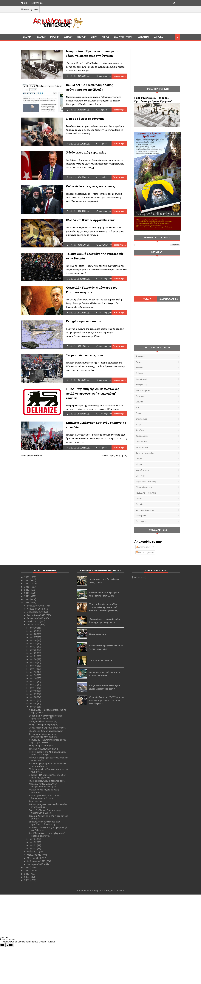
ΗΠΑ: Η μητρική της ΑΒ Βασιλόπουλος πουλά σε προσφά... (48, 753)
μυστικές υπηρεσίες (145, 510)
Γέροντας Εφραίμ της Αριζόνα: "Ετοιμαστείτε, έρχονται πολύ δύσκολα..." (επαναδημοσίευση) (103, 607)
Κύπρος (139, 464)
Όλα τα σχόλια (144, 552)
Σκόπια (139, 499)
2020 (27, 580)
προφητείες (141, 516)
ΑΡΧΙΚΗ (24, 3)
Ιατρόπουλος (141, 419)
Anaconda (140, 356)
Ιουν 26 (33, 640)
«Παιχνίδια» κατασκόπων (101, 660)
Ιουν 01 (33, 848)
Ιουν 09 (33, 694)
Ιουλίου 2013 (33, 621)
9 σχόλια (103, 447)
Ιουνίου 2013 (33, 624)
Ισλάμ (138, 425)
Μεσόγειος (140, 476)
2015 (27, 596)
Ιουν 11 (33, 688)
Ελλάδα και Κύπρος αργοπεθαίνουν (90, 220)
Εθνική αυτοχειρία (97, 634)
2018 (27, 586)
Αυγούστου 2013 (35, 618)
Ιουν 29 (33, 631)
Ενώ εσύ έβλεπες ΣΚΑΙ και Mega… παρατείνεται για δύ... (45, 811)
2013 (27, 602)
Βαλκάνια (140, 373)
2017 (27, 590)
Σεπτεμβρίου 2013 (36, 615)
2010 (27, 874)
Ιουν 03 (33, 842)
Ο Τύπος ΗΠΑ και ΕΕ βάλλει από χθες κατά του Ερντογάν (47, 776)
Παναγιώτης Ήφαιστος (146, 493)
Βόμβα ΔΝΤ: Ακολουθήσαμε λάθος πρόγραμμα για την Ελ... (45, 717)
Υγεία (93, 37)
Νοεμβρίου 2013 (35, 609)
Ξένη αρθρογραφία (144, 487)
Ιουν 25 (33, 643)
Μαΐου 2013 (33, 851)
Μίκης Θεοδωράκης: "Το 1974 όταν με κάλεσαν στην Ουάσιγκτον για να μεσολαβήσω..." (106, 700)
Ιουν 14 (33, 678)
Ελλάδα (40, 37)
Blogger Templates (115, 890)
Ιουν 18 (33, 665)
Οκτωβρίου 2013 (35, 612)
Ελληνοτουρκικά (122, 37)
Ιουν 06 (33, 703)
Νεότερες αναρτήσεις (32, 455)
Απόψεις (81, 37)
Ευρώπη (54, 37)
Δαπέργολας (141, 385)
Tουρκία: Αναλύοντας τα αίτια (86, 355)
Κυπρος (105, 37)
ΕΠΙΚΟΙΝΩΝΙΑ (37, 3)
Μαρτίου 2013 (34, 858)
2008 (27, 880)
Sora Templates (95, 890)
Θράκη (138, 413)
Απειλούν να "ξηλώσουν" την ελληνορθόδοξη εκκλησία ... (43, 785)
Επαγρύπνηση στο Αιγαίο (83, 321)
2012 (27, 867)
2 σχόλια (103, 110)
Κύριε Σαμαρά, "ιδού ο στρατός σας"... (47, 781)
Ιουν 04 (33, 839)
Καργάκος (140, 430)
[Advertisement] (132, 23)
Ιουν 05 (33, 706)
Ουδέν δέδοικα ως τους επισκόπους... (91, 186)
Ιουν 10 (33, 691)
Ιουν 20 (33, 659)
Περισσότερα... (119, 76)
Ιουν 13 (33, 681)
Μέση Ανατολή (142, 470)
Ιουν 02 (33, 845)
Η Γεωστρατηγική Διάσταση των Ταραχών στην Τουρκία (45, 796)
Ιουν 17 (33, 669)
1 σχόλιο (103, 143)
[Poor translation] (10, 945)
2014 (27, 599)
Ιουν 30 (33, 627)
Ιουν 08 (33, 697)
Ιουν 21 (33, 656)
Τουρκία (139, 504)
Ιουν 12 (33, 684)
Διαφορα (158, 37)
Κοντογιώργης (142, 436)
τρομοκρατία (141, 521)
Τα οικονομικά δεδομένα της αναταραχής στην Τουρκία (43, 735)
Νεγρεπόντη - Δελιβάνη (146, 481)
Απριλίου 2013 (34, 855)
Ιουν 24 (33, 646)
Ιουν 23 (33, 650)
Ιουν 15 (33, 675)
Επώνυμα (140, 396)
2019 (27, 583)
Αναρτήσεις (143, 547)
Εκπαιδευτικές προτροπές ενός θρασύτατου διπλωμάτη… (44, 823)
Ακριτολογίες (35, 801)
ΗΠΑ (138, 407)
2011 (27, 870)
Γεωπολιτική (143, 37)
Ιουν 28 (33, 634)
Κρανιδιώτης (141, 442)
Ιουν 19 (33, 662)
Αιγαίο (139, 362)
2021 (27, 577)
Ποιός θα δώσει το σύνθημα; (85, 119)
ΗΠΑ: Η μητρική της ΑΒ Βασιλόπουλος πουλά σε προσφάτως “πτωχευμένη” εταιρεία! (92, 393)
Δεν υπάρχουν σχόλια (108, 76)
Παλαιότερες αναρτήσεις (114, 455)
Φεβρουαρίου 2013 (36, 861)
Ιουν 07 (33, 700)
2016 (27, 593)
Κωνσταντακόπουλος (145, 453)
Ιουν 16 (33, 672)
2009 (27, 877)
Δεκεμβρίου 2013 (36, 605)
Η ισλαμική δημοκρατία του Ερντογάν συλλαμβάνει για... (47, 764)
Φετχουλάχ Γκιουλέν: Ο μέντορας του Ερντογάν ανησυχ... (47, 741)
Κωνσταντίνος (142, 447)
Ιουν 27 (33, 637)
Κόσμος (67, 37)
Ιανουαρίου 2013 (35, 864)
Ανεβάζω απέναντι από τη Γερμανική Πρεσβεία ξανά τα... (47, 834)
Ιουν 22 (33, 653)
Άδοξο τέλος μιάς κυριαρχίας (86, 152)
